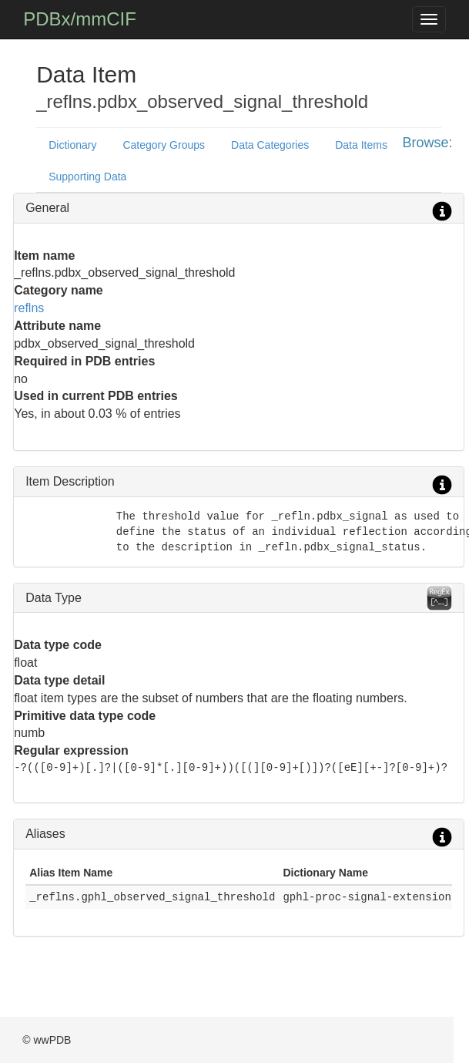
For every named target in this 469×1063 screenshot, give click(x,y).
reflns (29, 308)
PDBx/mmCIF (79, 18)
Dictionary (72, 145)
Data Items (361, 145)
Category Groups (163, 145)
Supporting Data (87, 176)
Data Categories (270, 145)
